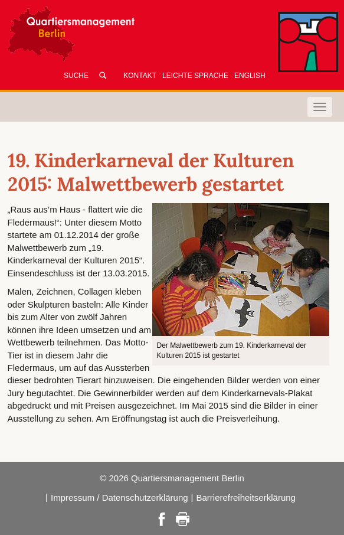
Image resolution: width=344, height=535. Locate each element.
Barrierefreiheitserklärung (246, 497)
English (250, 75)
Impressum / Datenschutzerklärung (119, 497)
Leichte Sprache (195, 75)
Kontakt (139, 75)
